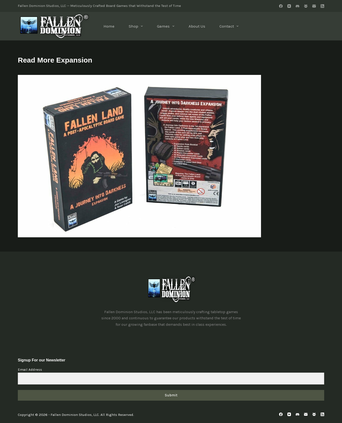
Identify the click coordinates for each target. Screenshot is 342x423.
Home (109, 26)
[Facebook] (281, 6)
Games (166, 26)
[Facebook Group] (306, 6)
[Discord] (297, 6)
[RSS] (322, 6)
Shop (137, 26)
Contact (229, 26)
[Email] (314, 6)
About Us (197, 26)
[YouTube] (289, 6)
